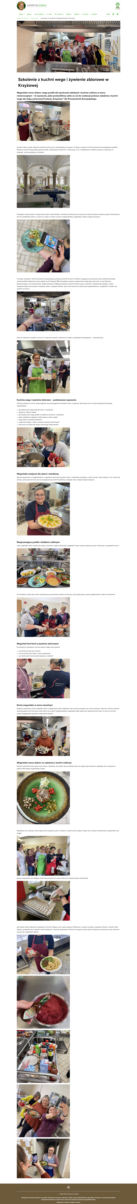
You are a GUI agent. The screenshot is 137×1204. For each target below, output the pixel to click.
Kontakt (94, 14)
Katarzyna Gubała (22, 18)
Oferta (21, 14)
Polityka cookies (75, 1202)
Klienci (29, 14)
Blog (108, 14)
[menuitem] (22, 14)
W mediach (59, 14)
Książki (76, 14)
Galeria (68, 14)
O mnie (49, 14)
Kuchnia (85, 14)
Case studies (38, 14)
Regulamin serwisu (63, 1202)
